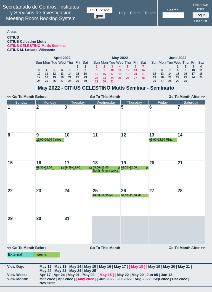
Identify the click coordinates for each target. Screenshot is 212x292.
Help (122, 13)
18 (46, 77)
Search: (173, 10)
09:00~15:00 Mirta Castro (161, 140)
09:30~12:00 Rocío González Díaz (50, 168)
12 (54, 73)
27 (61, 80)
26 (54, 80)
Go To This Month (105, 97)
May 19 (154, 266)
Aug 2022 (142, 279)
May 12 (45, 266)
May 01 (74, 275)
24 (38, 80)
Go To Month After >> (187, 97)
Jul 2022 (124, 279)
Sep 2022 (161, 279)
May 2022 (120, 58)
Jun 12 (166, 275)
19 (54, 77)
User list (200, 21)
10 (38, 73)
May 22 (45, 271)
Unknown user (200, 7)
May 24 (75, 271)
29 (77, 80)
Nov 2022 (47, 283)
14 (69, 73)
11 (46, 73)
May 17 (120, 266)
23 (85, 77)
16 (85, 73)
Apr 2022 (65, 279)
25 (46, 80)
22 (77, 77)
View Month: (17, 279)
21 (69, 77)
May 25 (90, 271)
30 (85, 80)
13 (61, 73)
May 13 (60, 266)
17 (38, 77)
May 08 (88, 275)
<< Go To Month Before (27, 97)
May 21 (184, 266)
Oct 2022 (179, 279)
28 (69, 80)
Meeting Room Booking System (41, 18)
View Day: (15, 266)
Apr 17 (45, 275)
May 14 (75, 266)
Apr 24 (59, 275)
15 (77, 73)
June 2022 (177, 58)
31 (111, 81)
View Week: (17, 275)
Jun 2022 (107, 279)
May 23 (60, 271)
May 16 (105, 266)
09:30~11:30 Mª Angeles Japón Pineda (131, 195)
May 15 (90, 266)
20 (61, 77)
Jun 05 (152, 275)
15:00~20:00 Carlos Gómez (48, 140)
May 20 (169, 266)
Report (150, 13)
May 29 (138, 275)
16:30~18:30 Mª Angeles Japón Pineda (103, 195)
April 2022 (62, 58)
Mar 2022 (47, 279)
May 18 (137, 266)
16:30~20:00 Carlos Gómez (105, 171)
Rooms (135, 13)
